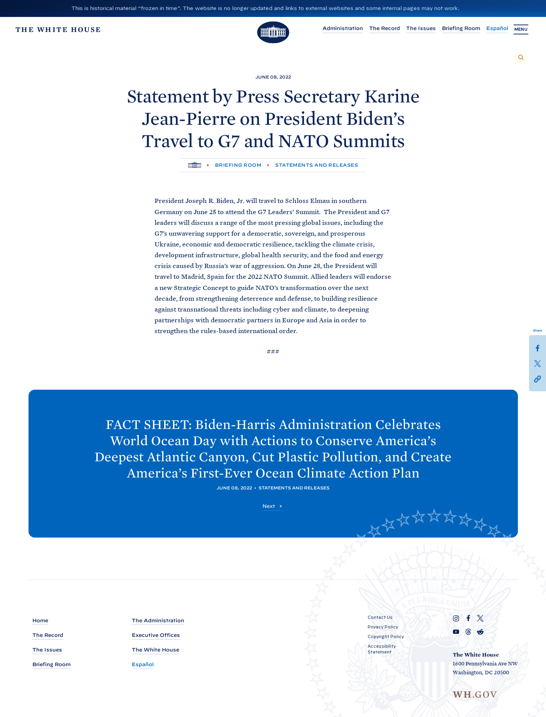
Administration (336, 28)
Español (491, 28)
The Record (378, 28)
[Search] (521, 57)
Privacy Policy (383, 627)
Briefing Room (455, 28)
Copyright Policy (386, 636)
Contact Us (380, 617)
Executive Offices (156, 635)
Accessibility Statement (382, 649)
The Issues (415, 28)
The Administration (158, 620)
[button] (537, 378)
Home (40, 620)
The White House (155, 650)
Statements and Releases (316, 165)
